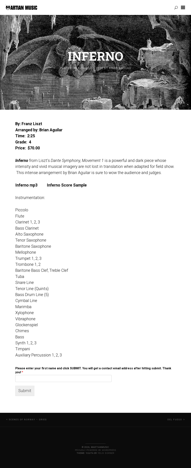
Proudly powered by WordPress (95, 450)
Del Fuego (174, 419)
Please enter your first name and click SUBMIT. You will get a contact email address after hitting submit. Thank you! (93, 370)
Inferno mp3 (26, 185)
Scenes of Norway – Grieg (28, 419)
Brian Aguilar (120, 68)
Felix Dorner (106, 453)
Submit (24, 390)
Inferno (95, 56)
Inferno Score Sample (67, 185)
